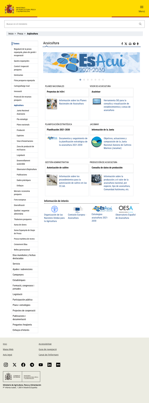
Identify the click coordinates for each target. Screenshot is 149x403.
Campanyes (18, 274)
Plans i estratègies (21, 305)
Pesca (20, 33)
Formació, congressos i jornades (23, 287)
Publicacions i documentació (19, 318)
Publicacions (22, 175)
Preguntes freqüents (22, 324)
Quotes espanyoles (21, 61)
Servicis (16, 263)
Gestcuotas (18, 75)
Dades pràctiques (24, 180)
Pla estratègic (22, 119)
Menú (142, 11)
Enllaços (20, 185)
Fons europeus (20, 200)
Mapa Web (8, 349)
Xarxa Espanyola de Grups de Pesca (24, 232)
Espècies (20, 135)
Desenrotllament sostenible (23, 162)
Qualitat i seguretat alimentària (21, 212)
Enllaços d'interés (21, 330)
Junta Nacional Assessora (23, 112)
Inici (5, 343)
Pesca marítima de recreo (24, 239)
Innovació (18, 91)
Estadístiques (19, 280)
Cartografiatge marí (22, 86)
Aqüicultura (19, 105)
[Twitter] (126, 44)
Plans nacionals (23, 124)
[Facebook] (122, 44)
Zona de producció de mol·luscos (25, 148)
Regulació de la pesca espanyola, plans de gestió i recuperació (25, 52)
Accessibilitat (45, 343)
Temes (16, 43)
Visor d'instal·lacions (25, 141)
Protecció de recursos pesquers (22, 98)
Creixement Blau (20, 244)
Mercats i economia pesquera (22, 192)
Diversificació (19, 205)
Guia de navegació (48, 349)
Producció (21, 130)
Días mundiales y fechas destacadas (24, 257)
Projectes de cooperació (24, 310)
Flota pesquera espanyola (24, 80)
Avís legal (7, 354)
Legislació (21, 155)
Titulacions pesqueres (23, 219)
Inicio (11, 33)
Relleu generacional (22, 250)
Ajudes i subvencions (22, 269)
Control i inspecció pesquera (21, 68)
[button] (142, 8)
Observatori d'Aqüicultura (27, 169)
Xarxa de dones (20, 225)
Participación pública (22, 299)
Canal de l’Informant (48, 354)
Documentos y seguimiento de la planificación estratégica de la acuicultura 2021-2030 (73, 141)
